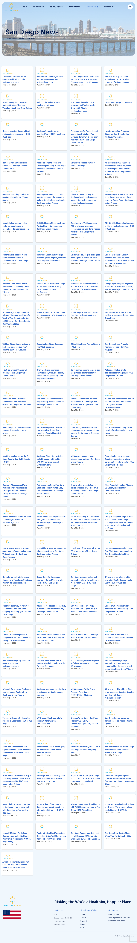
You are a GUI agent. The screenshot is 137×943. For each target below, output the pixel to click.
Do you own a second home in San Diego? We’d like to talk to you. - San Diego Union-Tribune (85, 373)
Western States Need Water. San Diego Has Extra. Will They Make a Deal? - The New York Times (51, 836)
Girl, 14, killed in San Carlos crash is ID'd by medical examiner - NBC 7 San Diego (119, 226)
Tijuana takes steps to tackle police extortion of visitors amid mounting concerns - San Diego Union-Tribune (84, 489)
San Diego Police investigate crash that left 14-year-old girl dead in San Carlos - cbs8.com (84, 609)
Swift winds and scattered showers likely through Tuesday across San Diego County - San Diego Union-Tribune (50, 374)
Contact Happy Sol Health (63, 918)
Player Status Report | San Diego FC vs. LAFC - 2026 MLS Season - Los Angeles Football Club (85, 778)
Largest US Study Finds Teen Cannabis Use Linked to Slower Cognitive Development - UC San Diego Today (16, 837)
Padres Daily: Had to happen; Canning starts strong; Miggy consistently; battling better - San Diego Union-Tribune (119, 460)
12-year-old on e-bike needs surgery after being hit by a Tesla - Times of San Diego (51, 663)
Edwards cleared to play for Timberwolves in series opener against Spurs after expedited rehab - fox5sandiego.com (84, 198)
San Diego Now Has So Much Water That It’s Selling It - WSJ (118, 834)
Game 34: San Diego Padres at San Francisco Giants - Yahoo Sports (15, 197)
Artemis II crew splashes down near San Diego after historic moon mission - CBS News (15, 865)
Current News (92, 7)
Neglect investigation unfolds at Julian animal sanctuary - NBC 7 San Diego (16, 134)
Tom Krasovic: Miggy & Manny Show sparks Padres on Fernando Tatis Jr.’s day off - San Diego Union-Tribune (16, 552)
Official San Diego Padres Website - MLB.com (85, 345)
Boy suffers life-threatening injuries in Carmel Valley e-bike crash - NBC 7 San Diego (50, 580)
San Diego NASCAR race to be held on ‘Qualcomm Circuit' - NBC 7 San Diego (119, 315)
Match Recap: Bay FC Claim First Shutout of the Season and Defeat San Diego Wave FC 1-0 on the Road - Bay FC (85, 520)
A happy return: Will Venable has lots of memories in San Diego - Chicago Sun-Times (51, 637)
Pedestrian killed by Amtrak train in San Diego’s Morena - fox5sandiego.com (16, 519)
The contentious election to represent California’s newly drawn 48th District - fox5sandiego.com (83, 106)
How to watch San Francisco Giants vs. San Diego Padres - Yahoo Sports (15, 166)
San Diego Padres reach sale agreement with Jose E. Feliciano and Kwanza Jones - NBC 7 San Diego (16, 751)
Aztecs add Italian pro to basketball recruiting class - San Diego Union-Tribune (119, 373)
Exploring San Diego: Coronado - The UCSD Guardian (51, 345)
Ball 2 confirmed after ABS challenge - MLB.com (48, 103)
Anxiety (83, 918)
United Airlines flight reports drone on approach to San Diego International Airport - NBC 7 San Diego (51, 808)
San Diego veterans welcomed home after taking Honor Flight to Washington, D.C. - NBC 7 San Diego (85, 581)
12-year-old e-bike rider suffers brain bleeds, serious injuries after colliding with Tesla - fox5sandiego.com (119, 693)
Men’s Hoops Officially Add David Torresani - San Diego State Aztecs (16, 430)
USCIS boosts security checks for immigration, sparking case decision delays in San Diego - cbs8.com (51, 520)
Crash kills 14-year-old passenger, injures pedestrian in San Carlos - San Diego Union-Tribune (51, 551)
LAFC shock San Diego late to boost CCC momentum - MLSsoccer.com (49, 721)
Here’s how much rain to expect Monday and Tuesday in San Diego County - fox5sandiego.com (17, 580)
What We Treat (38, 7)
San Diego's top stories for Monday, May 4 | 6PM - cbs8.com (51, 132)
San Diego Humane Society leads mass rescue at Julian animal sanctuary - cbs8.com (51, 778)
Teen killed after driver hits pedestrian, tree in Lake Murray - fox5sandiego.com (119, 637)
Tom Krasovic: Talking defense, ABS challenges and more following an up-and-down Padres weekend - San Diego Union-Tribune (85, 229)
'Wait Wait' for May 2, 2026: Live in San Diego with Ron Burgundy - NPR (85, 750)
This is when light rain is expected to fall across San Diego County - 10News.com (85, 663)
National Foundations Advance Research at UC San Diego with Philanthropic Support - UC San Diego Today (84, 403)
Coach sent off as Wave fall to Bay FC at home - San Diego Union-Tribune (85, 551)
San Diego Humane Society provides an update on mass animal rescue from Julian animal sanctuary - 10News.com (119, 259)
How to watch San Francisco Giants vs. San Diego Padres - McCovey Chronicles (117, 134)
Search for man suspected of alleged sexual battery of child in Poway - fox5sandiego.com (16, 637)
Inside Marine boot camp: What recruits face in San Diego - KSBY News (119, 430)
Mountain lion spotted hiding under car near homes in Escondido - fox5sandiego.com (15, 226)
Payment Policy (59, 925)
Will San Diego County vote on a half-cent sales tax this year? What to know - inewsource (16, 347)
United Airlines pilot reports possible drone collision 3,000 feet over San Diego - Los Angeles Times (119, 779)
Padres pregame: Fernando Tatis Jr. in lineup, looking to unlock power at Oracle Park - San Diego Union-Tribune (119, 198)
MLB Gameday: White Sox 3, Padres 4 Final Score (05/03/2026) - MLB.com (83, 692)
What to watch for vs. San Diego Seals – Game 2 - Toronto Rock (84, 636)
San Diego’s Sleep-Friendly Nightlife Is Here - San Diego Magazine (117, 347)
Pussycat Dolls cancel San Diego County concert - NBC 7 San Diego (51, 313)
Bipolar (83, 924)
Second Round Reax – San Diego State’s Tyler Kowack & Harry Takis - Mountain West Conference (51, 287)
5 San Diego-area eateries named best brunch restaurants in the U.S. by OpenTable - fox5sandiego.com (119, 403)
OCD (82, 927)
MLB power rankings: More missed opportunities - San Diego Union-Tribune (85, 459)
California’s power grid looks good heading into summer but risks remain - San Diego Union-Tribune (85, 258)
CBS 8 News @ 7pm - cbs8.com (118, 102)
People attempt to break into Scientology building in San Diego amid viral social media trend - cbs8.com (51, 167)
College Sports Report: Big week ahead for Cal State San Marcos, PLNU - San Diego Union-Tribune (119, 286)
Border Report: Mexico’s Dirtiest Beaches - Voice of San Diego (84, 313)
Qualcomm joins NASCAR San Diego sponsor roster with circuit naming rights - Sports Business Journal (85, 431)
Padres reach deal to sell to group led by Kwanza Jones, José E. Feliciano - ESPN (51, 750)
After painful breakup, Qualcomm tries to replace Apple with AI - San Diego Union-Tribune (16, 692)
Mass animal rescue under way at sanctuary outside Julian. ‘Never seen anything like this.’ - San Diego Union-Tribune (16, 779)
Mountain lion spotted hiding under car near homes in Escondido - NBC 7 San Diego (15, 258)
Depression (84, 921)
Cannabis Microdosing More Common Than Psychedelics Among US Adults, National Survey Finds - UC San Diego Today (14, 491)
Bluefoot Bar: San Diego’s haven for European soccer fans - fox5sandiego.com (50, 79)
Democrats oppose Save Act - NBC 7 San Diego (83, 164)
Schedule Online (56, 7)
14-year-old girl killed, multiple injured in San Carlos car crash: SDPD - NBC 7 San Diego (118, 580)
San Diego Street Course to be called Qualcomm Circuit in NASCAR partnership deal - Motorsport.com (50, 460)
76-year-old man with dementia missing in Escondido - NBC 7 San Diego (17, 721)
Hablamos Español (60, 921)
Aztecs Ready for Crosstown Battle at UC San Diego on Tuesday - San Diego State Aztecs (17, 105)
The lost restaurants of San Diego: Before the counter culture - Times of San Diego (119, 750)
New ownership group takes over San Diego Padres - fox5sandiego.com (16, 663)
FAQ (55, 915)
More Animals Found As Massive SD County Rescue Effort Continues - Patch (119, 488)
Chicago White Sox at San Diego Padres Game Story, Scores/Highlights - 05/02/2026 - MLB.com (85, 722)
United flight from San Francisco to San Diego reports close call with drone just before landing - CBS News (16, 808)
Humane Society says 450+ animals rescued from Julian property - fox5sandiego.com (117, 79)
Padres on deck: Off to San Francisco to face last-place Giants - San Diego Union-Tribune (16, 402)
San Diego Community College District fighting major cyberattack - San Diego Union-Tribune (51, 258)
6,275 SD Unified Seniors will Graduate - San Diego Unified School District (15, 373)
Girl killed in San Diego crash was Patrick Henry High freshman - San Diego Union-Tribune (51, 226)
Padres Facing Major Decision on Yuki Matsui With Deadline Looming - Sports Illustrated (51, 430)
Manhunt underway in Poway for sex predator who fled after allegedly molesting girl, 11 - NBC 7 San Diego (16, 610)
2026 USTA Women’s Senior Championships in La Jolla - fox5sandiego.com (14, 79)
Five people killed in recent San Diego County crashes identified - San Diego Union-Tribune (51, 402)
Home (25, 7)
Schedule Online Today (117, 921)
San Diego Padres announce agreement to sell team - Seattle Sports (119, 721)
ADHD (82, 914)
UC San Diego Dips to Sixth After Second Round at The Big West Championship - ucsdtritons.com (85, 79)
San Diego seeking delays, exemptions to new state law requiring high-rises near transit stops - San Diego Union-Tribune (119, 664)
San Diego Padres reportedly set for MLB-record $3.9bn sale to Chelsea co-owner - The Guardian (85, 836)
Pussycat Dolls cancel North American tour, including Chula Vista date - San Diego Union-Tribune (15, 287)
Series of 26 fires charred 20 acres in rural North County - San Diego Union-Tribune (119, 609)
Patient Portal (75, 7)
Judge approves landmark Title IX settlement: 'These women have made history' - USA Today (119, 807)
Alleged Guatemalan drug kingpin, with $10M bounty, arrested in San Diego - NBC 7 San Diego (85, 807)
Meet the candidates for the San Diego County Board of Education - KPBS (16, 459)
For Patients (109, 7)
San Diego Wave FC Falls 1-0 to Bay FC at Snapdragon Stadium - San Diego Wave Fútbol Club (119, 551)
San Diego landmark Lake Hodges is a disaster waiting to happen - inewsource (51, 692)
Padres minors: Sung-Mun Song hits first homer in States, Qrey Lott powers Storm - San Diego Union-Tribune (50, 489)
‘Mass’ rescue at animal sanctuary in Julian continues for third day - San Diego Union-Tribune (51, 609)
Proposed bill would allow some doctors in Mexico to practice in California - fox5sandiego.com (84, 286)
